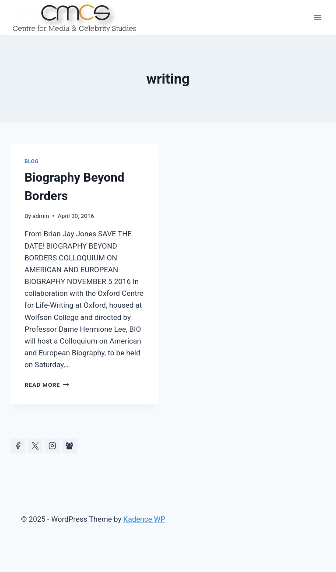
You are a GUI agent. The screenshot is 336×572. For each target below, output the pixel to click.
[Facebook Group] (69, 446)
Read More (46, 384)
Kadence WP (144, 519)
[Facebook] (17, 446)
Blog (31, 161)
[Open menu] (317, 17)
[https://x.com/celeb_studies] (35, 446)
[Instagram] (52, 446)
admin (40, 215)
